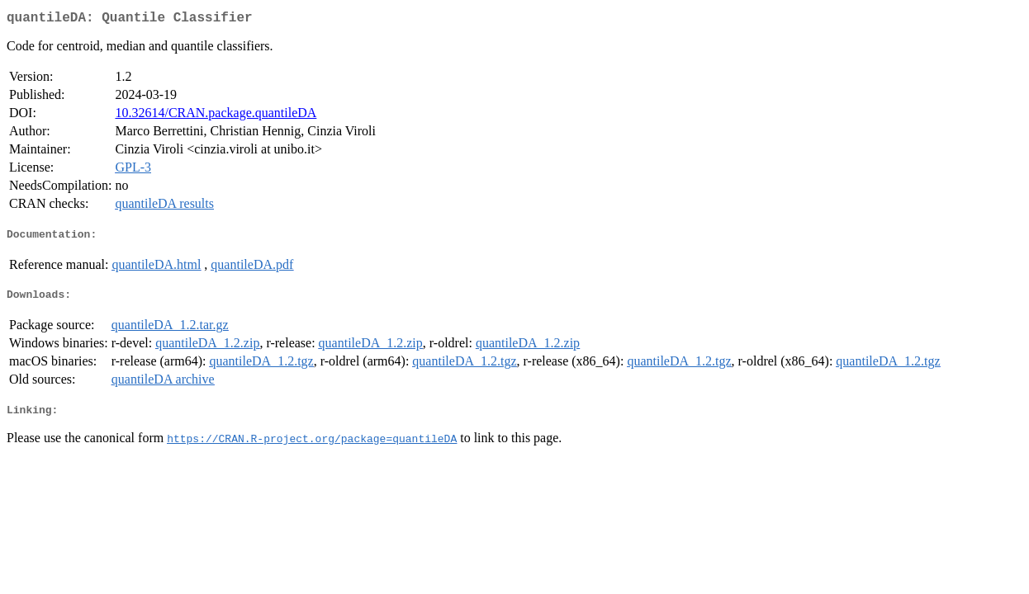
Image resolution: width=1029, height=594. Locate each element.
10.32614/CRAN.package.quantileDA (215, 116)
